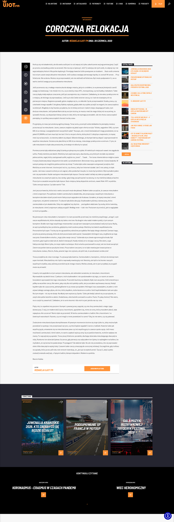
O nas (120, 3)
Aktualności (81, 3)
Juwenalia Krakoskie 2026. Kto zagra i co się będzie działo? (141, 79)
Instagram (66, 3)
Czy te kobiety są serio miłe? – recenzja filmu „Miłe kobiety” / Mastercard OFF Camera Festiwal (141, 144)
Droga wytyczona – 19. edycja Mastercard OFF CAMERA (139, 119)
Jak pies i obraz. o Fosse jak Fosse (141, 134)
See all (126, 162)
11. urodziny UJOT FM (138, 109)
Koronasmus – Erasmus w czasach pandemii (44, 496)
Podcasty (145, 3)
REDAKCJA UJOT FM (78, 44)
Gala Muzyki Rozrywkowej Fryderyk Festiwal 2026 (141, 94)
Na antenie (52, 3)
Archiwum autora (97, 377)
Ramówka (132, 3)
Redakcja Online (28, 460)
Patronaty (96, 3)
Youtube (109, 3)
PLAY (158, 4)
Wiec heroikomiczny (131, 496)
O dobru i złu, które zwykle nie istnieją (141, 102)
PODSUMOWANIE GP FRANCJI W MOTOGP (141, 86)
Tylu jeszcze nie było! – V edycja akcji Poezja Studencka (140, 127)
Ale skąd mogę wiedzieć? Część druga (140, 153)
